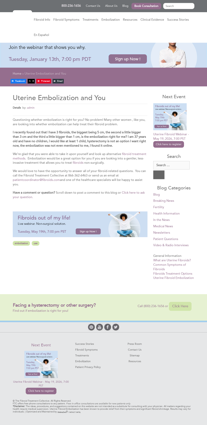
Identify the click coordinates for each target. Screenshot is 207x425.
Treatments (90, 19)
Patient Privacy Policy (88, 367)
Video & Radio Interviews (171, 245)
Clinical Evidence (152, 19)
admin (31, 107)
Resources (130, 19)
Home (22, 20)
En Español (41, 35)
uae (35, 243)
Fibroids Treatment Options (172, 273)
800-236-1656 (72, 6)
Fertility (158, 207)
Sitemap (135, 355)
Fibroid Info (42, 19)
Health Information (166, 213)
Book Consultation (146, 6)
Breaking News (163, 201)
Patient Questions (165, 239)
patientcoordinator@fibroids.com (36, 180)
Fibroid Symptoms (66, 19)
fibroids (78, 162)
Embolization (110, 19)
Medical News (163, 226)
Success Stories (178, 19)
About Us (111, 6)
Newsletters (161, 232)
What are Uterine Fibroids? (172, 260)
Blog (125, 6)
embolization (21, 243)
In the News (161, 220)
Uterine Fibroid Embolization (173, 278)
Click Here (180, 306)
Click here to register (168, 144)
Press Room (135, 344)
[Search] (158, 174)
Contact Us (93, 6)
